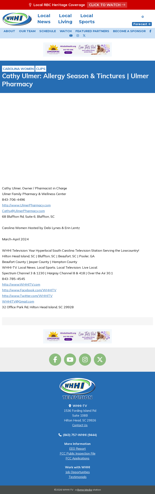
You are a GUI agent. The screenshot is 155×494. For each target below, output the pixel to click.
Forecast (141, 24)
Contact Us (80, 425)
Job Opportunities (77, 472)
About (9, 31)
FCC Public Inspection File (77, 453)
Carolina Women (18, 69)
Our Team (27, 31)
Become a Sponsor (129, 31)
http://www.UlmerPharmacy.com (26, 205)
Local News (43, 18)
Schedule (47, 31)
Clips (40, 69)
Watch (66, 31)
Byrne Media (84, 489)
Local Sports (87, 18)
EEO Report (77, 449)
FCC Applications (77, 458)
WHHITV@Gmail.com (18, 301)
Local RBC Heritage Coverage (77, 4)
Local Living (65, 18)
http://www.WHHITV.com (21, 284)
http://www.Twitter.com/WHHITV (27, 296)
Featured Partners (92, 31)
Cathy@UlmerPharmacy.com (23, 211)
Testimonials (78, 477)
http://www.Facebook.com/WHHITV (29, 290)
